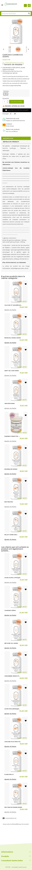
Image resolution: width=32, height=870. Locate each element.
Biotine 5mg (9, 502)
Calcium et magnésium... (13, 305)
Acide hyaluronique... (12, 708)
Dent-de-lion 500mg (12, 370)
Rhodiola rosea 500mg (13, 338)
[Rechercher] (16, 13)
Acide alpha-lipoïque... (13, 577)
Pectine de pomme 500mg (13, 807)
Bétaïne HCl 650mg (11, 643)
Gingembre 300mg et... (12, 676)
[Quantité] (5, 102)
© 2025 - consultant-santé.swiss (16, 867)
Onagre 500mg (10, 403)
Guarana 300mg (10, 610)
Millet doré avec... (11, 534)
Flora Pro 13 (9, 774)
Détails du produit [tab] (11, 142)
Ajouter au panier (16, 101)
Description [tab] (8, 138)
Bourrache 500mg (11, 469)
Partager (10, 113)
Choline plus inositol (13, 741)
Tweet (14, 113)
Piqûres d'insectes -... (12, 436)
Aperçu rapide (22, 301)
